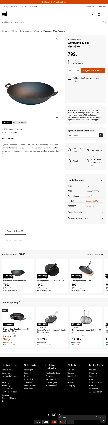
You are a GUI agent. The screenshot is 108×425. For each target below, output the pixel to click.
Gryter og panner (26, 31)
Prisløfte (76, 161)
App (91, 379)
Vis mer (5, 154)
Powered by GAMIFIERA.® (13, 240)
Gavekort (71, 373)
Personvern (94, 388)
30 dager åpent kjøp (9, 6)
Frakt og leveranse (9, 391)
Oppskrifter (28, 373)
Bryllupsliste (29, 379)
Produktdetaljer (76, 180)
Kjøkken (15, 31)
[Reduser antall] (70, 70)
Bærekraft (93, 373)
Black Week (28, 388)
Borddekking (72, 376)
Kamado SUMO (74, 39)
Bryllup (26, 376)
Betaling (5, 395)
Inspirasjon (28, 369)
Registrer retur (8, 388)
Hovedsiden (6, 31)
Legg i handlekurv (93, 70)
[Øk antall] (78, 70)
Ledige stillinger (96, 376)
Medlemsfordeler (52, 373)
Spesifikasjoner (76, 212)
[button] (57, 118)
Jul (25, 391)
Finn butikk (90, 7)
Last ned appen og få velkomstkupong (97, 161)
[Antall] (74, 70)
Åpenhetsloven (95, 391)
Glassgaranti (50, 379)
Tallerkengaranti (52, 382)
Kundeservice (102, 7)
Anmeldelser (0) (15, 231)
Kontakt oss (7, 369)
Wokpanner (38, 31)
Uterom (70, 382)
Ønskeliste (28, 382)
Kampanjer (72, 385)
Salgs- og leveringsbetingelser (10, 376)
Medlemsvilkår (51, 385)
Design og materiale (78, 218)
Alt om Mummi (30, 385)
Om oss (92, 369)
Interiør (70, 379)
